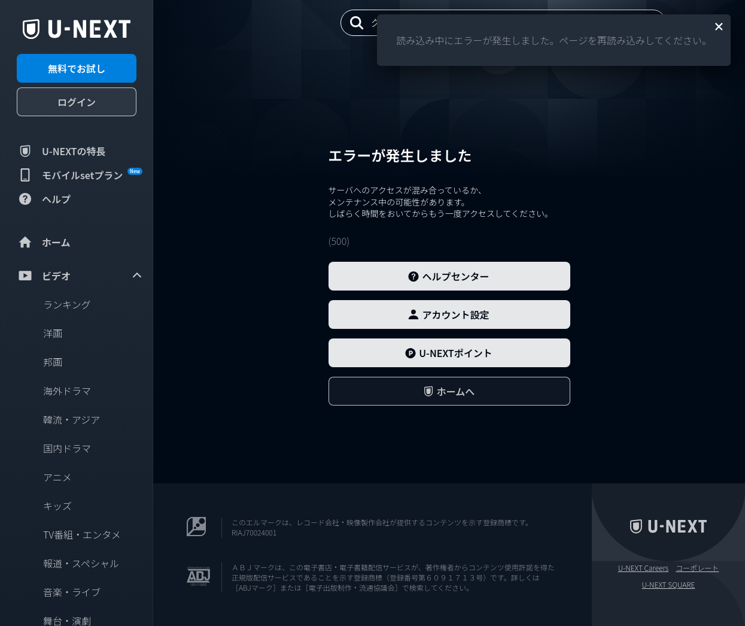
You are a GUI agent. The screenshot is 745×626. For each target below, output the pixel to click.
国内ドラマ (67, 448)
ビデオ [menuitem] (80, 275)
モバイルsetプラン (79, 175)
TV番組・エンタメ (82, 534)
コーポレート (697, 568)
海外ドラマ (67, 390)
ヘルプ (44, 198)
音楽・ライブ (72, 592)
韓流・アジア (71, 419)
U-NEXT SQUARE (668, 584)
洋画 (52, 333)
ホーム (44, 242)
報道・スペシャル (81, 563)
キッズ (57, 505)
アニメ (57, 477)
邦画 (52, 362)
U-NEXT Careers (643, 568)
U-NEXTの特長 (61, 151)
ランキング (67, 304)
